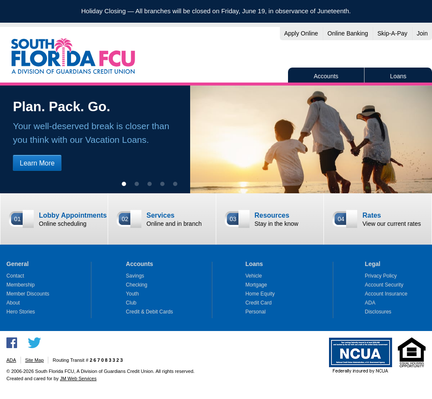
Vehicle (253, 276)
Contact (15, 276)
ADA (370, 303)
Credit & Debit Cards (149, 312)
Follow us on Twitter (34, 342)
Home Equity (260, 294)
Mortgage (256, 285)
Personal (255, 312)
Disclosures (378, 312)
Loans (398, 76)
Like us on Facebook (11, 342)
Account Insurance (386, 294)
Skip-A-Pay (392, 33)
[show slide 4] (162, 183)
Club (131, 303)
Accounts (326, 76)
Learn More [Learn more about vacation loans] (37, 163)
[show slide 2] (136, 183)
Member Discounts (27, 294)
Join (422, 33)
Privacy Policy (381, 276)
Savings (135, 276)
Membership (20, 285)
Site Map (34, 360)
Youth (132, 294)
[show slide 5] (175, 183)
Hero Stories (20, 312)
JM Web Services (78, 378)
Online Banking (347, 33)
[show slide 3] (149, 183)
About (13, 303)
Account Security (384, 285)
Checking (136, 285)
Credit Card (258, 303)
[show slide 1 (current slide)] (124, 183)
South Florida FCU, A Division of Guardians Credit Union (73, 56)
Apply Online (301, 33)
